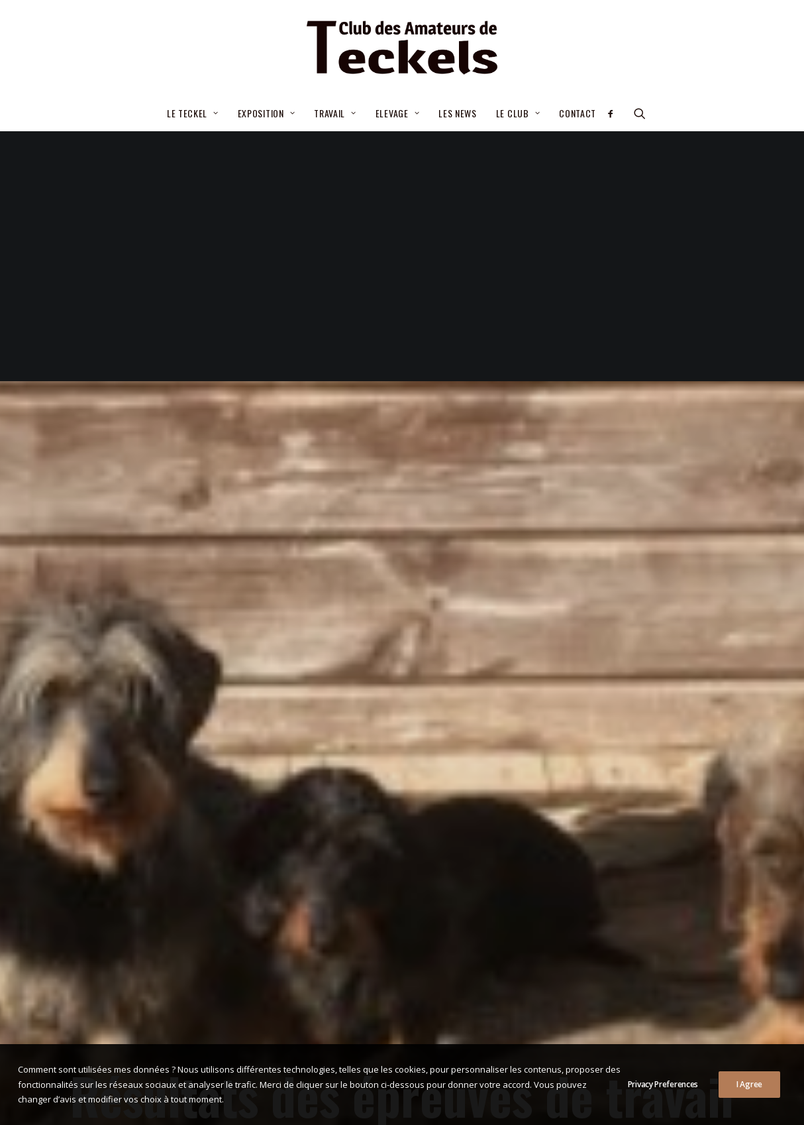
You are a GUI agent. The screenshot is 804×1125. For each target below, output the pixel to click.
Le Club (518, 113)
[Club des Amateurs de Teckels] (401, 48)
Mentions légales (313, 1100)
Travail (335, 113)
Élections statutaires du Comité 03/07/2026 (386, 903)
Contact (577, 113)
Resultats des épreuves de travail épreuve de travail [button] (402, 781)
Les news (457, 113)
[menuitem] (192, 113)
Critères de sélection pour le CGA (361, 934)
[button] (615, 113)
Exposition (266, 113)
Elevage (397, 113)
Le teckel (193, 113)
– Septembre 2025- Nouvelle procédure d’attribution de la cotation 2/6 (376, 974)
